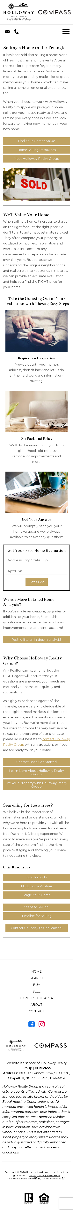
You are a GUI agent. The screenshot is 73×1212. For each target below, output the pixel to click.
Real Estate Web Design (22, 1178)
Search (36, 978)
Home (36, 971)
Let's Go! (36, 582)
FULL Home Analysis (36, 886)
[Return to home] (18, 12)
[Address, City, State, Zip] (36, 560)
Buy (36, 985)
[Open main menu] (66, 31)
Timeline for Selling (36, 916)
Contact (36, 1011)
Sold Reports (36, 877)
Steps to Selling (36, 907)
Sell (36, 991)
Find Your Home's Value (36, 141)
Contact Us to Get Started (36, 762)
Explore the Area (36, 998)
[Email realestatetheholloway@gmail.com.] (7, 32)
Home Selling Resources (37, 150)
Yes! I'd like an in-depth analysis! (36, 640)
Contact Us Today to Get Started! (36, 928)
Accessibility (53, 1175)
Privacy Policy (37, 1175)
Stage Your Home (36, 895)
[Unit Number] (36, 571)
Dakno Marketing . (53, 1178)
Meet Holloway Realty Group (36, 159)
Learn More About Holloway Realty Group (36, 772)
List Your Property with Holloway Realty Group (36, 784)
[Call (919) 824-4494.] (15, 32)
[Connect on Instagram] (42, 1026)
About (36, 1005)
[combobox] (36, 560)
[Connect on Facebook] (31, 1026)
